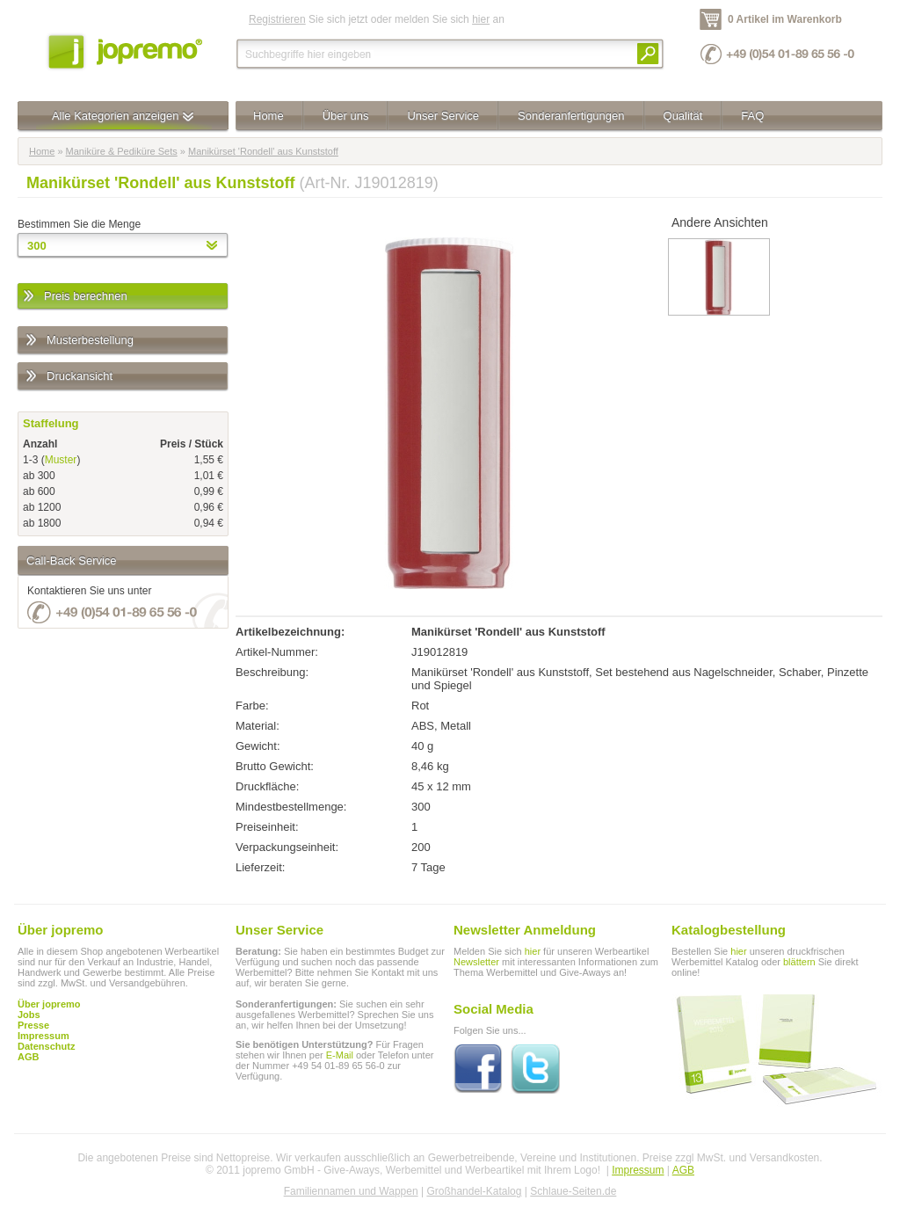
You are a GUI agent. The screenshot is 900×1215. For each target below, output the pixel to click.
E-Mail (339, 1055)
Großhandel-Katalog (473, 1191)
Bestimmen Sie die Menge (79, 224)
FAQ (752, 115)
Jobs (29, 1014)
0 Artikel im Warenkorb (785, 19)
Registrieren (277, 19)
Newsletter (476, 962)
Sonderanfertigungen (571, 115)
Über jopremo (49, 1004)
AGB (28, 1056)
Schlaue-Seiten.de (573, 1191)
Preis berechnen (74, 296)
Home (268, 115)
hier (481, 19)
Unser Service (443, 115)
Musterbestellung (79, 340)
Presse (33, 1025)
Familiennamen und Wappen (351, 1191)
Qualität (683, 115)
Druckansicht (68, 376)
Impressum (638, 1170)
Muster (61, 460)
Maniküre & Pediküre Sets (122, 151)
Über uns (346, 115)
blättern (799, 962)
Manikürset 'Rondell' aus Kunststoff (263, 151)
